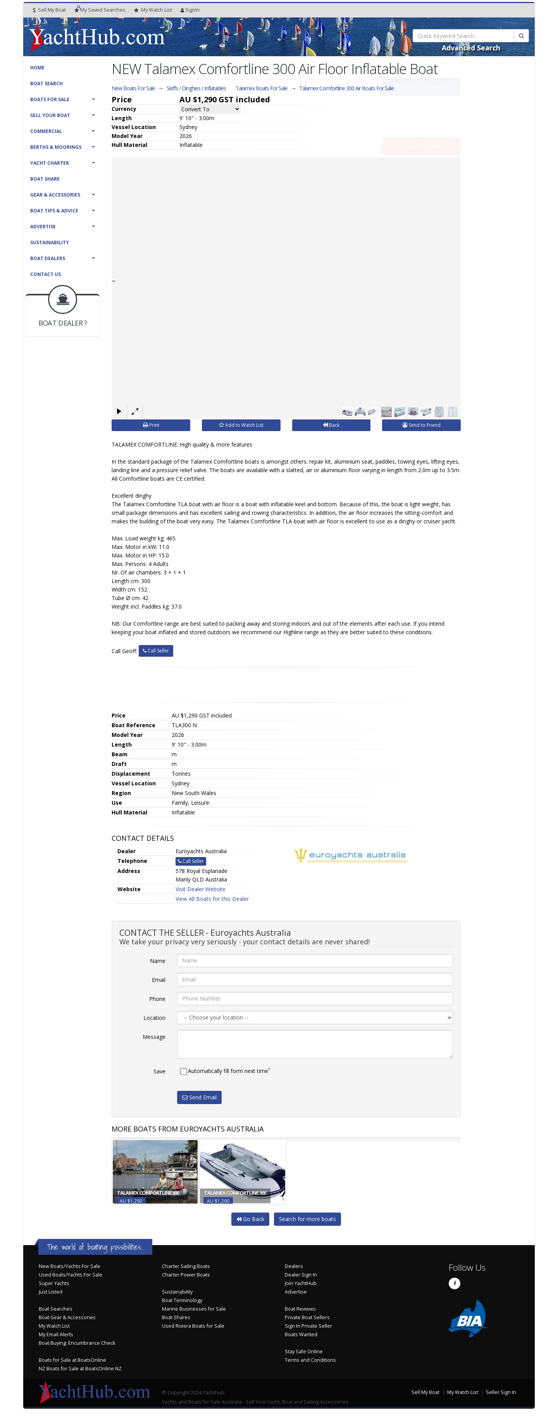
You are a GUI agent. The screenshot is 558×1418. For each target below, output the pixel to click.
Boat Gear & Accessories (67, 1317)
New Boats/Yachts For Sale (69, 1266)
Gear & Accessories (55, 194)
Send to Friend (421, 424)
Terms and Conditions (310, 1359)
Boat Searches (55, 1308)
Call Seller (421, 129)
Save (159, 1071)
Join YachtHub (301, 1283)
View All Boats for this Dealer (212, 898)
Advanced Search (471, 47)
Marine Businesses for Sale (194, 1308)
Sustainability (49, 242)
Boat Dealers (47, 258)
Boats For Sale (49, 99)
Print (151, 424)
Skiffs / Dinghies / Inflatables (196, 88)
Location (154, 1017)
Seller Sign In (501, 1392)
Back (331, 424)
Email (158, 979)
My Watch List (54, 1325)
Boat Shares (176, 1317)
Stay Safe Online (304, 1351)
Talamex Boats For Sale (262, 88)
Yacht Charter (49, 163)
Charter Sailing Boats (186, 1266)
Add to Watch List (241, 424)
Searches (100, 10)
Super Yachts (54, 1283)
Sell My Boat (49, 10)
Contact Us (45, 274)
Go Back (250, 1218)
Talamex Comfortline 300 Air (346, 88)
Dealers (294, 1266)
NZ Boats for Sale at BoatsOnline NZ (80, 1368)
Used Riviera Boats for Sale (193, 1325)
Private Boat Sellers (307, 1317)
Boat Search (46, 83)
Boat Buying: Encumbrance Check (77, 1342)
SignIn (190, 10)
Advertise (43, 226)
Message (154, 1036)
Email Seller (421, 104)
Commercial (46, 131)
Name (157, 960)
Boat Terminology (182, 1300)
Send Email (199, 1097)
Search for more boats (307, 1218)
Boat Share (45, 179)
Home (37, 67)
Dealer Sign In (301, 1274)
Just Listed (50, 1291)
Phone (157, 998)
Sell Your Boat (50, 115)
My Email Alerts (56, 1334)
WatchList (153, 10)
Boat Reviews (300, 1308)
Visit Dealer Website (201, 888)
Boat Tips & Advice (54, 210)
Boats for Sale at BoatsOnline (72, 1359)
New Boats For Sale (133, 88)
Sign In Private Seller (308, 1325)
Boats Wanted (301, 1334)
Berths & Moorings (55, 147)
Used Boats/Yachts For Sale (70, 1274)
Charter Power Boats (186, 1274)
